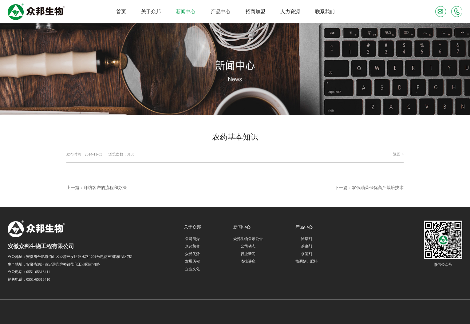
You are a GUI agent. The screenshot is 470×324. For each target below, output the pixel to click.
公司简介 (192, 239)
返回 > (398, 154)
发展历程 (192, 261)
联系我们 (325, 11)
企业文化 (192, 269)
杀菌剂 (306, 254)
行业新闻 (248, 254)
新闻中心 (186, 11)
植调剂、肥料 (306, 261)
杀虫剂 (306, 246)
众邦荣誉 (192, 246)
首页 (121, 11)
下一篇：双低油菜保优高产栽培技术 (369, 187)
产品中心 (221, 11)
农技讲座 (248, 261)
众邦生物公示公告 (248, 239)
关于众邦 (151, 11)
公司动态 (248, 246)
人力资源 (290, 11)
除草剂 (306, 239)
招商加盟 (255, 11)
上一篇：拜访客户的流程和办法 (96, 187)
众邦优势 (192, 254)
